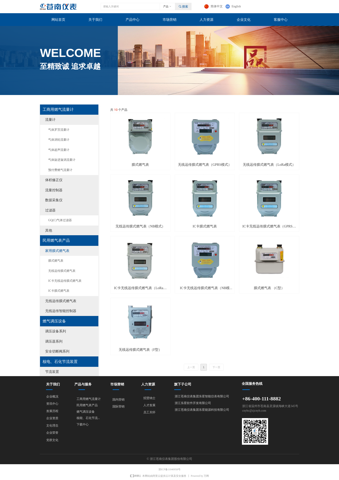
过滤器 (50, 210)
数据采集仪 (53, 200)
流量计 (50, 119)
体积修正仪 (53, 180)
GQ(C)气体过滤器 (60, 220)
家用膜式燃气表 (57, 251)
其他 (48, 230)
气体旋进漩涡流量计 (61, 159)
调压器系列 (53, 341)
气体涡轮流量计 (58, 139)
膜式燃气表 (55, 260)
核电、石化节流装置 (60, 361)
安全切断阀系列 (57, 351)
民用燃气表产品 (56, 240)
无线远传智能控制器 (60, 311)
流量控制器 (53, 190)
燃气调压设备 (54, 321)
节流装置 (52, 372)
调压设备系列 (55, 331)
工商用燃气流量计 (58, 109)
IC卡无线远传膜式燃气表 (65, 280)
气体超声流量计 (58, 149)
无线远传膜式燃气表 (61, 270)
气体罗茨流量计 (58, 129)
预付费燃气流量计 (60, 170)
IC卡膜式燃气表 (58, 290)
